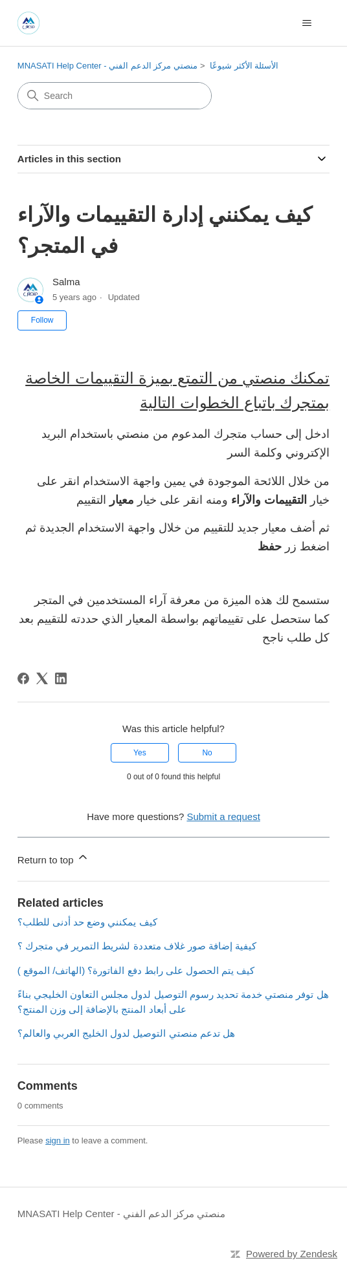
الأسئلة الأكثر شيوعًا (244, 65)
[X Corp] (42, 678)
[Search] (114, 96)
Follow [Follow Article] (42, 320)
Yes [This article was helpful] (139, 752)
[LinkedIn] (61, 678)
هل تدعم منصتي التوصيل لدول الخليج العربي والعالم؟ (126, 1033)
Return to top (53, 857)
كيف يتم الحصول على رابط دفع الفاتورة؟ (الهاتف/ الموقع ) (136, 970)
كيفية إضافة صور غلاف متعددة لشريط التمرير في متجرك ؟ (137, 945)
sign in (57, 1140)
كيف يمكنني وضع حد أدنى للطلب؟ (87, 921)
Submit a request (223, 816)
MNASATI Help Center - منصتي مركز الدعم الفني (107, 65)
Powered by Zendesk (291, 1253)
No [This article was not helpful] (207, 752)
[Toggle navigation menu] (307, 23)
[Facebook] (23, 678)
